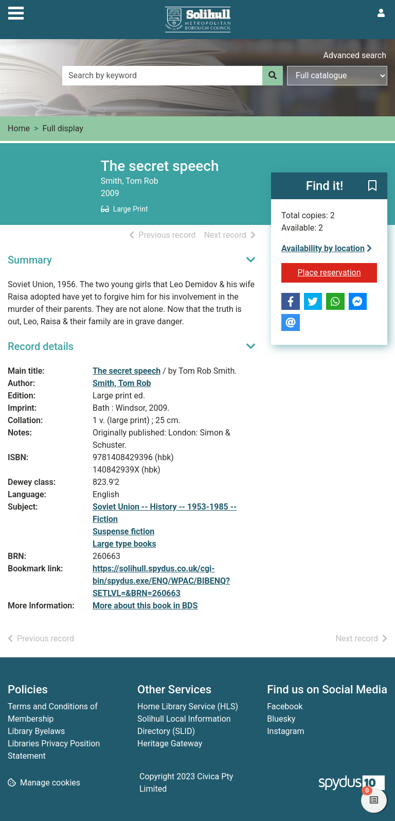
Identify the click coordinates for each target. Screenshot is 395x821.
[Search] (272, 75)
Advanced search (355, 55)
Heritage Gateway (169, 743)
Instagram (285, 731)
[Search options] (337, 75)
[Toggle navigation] (16, 12)
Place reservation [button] (338, 271)
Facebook (284, 706)
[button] (372, 186)
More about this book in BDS (145, 605)
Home (19, 128)
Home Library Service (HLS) (187, 706)
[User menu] (381, 13)
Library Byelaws (36, 731)
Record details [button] (41, 346)
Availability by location (326, 248)
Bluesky (281, 719)
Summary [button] (30, 260)
